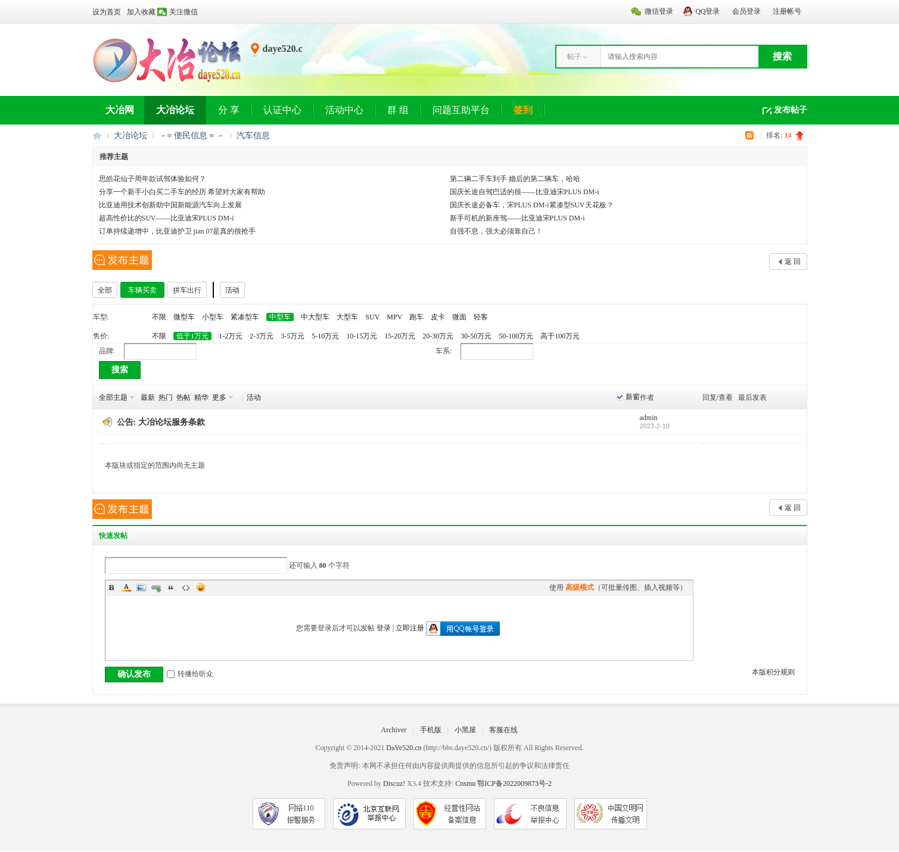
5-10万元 (325, 336)
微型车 (184, 317)
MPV (394, 317)
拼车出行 (187, 290)
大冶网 (119, 110)
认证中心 (282, 110)
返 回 (793, 261)
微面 (459, 317)
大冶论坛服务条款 (171, 422)
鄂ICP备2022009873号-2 (514, 783)
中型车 (280, 317)
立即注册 (410, 628)
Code (186, 587)
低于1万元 (192, 336)
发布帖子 (790, 109)
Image (141, 587)
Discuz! (394, 783)
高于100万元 (560, 336)
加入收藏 (141, 12)
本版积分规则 (773, 672)
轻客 (481, 317)
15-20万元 (399, 336)
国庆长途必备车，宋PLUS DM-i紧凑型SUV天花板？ (532, 205)
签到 (523, 110)
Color (126, 587)
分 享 (228, 110)
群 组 (398, 110)
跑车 (416, 317)
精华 (201, 397)
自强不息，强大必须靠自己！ (496, 231)
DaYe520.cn (403, 748)
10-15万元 (361, 336)
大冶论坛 (175, 110)
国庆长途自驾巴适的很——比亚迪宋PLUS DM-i (524, 192)
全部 (105, 290)
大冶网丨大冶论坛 (97, 135)
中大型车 (315, 317)
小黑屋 (465, 730)
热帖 (183, 397)
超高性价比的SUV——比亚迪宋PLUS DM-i (166, 218)
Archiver (394, 730)
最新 (148, 397)
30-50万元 (476, 336)
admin (649, 417)
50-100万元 (516, 336)
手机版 (430, 730)
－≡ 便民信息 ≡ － (192, 135)
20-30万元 (437, 336)
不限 (159, 317)
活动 (232, 290)
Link (156, 587)
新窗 (633, 397)
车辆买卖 (142, 290)
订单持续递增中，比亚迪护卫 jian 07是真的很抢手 (177, 231)
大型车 (347, 317)
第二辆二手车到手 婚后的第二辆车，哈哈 (515, 179)
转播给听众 (190, 674)
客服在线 (503, 730)
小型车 (212, 317)
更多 (219, 397)
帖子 (574, 56)
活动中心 (344, 110)
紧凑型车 (245, 317)
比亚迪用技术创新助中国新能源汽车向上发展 (170, 205)
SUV (372, 317)
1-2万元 (230, 336)
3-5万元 (292, 336)
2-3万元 (261, 336)
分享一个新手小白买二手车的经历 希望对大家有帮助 (182, 192)
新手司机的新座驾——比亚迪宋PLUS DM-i (517, 218)
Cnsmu (466, 783)
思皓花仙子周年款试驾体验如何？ (152, 179)
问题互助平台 (461, 110)
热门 (165, 397)
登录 (384, 628)
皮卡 (438, 317)
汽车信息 (253, 135)
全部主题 (113, 397)
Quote (171, 587)
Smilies (201, 587)
